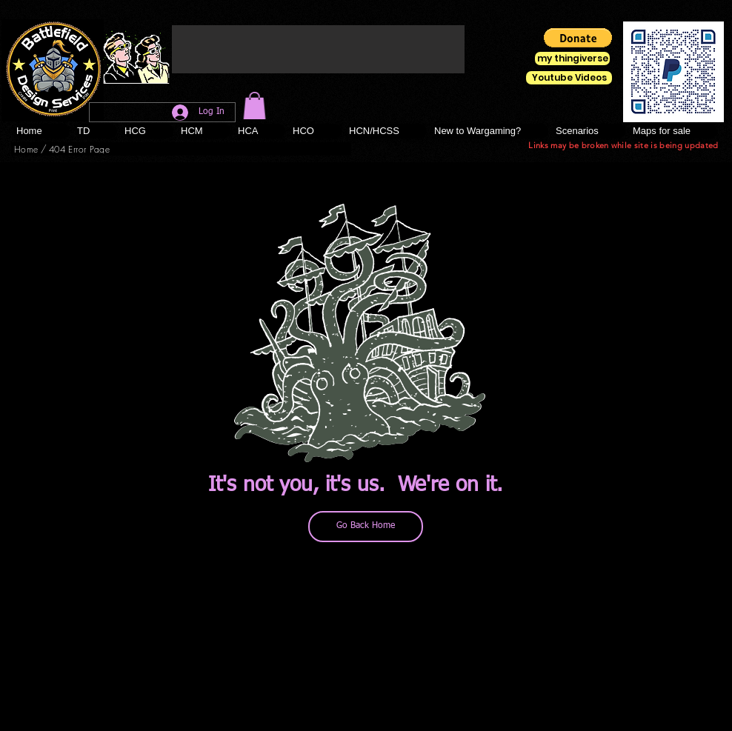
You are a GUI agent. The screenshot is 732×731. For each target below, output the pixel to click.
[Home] (26, 149)
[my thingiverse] (572, 58)
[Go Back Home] (365, 526)
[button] (254, 105)
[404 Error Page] (79, 149)
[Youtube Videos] (569, 77)
